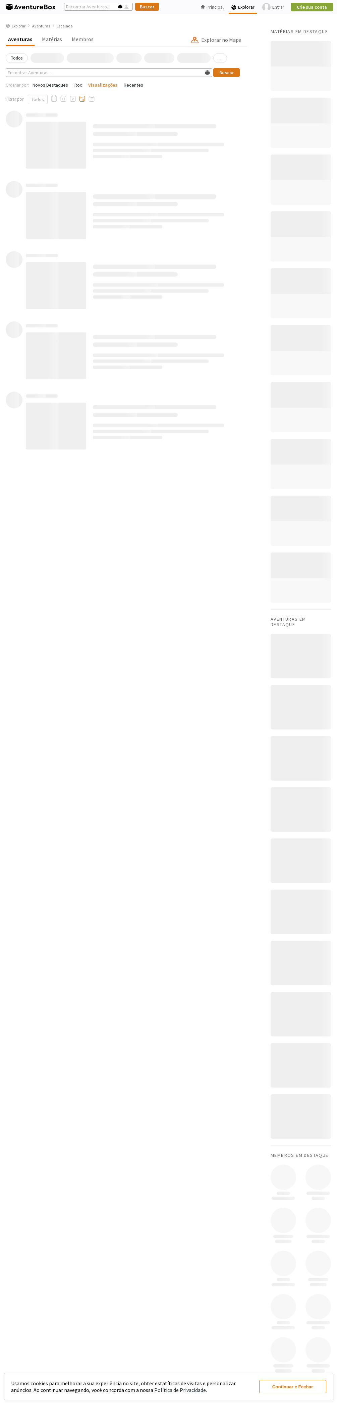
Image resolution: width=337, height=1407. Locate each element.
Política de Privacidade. (180, 1390)
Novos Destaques (50, 85)
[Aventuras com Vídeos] (73, 99)
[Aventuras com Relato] (54, 99)
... (220, 58)
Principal (212, 7)
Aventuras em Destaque (288, 621)
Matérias (52, 39)
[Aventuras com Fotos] (63, 99)
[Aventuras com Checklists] (92, 99)
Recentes (133, 85)
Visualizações (102, 85)
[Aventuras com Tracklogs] (82, 99)
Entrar (273, 7)
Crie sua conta (312, 7)
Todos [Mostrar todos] (38, 99)
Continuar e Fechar (292, 1386)
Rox (78, 85)
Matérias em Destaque (299, 31)
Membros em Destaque (300, 1155)
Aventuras (20, 39)
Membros (83, 39)
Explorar (243, 7)
